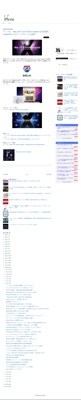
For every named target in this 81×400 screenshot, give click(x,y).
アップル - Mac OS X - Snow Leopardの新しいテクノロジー (22, 139)
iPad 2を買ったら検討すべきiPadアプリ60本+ (65, 163)
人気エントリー (60, 142)
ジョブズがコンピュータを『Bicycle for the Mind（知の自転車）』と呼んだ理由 (70, 94)
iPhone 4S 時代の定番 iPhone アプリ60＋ (64, 144)
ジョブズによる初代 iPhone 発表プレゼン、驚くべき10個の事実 (67, 128)
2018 (6, 246)
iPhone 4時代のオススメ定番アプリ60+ (64, 152)
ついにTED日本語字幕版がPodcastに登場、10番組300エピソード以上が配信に (67, 160)
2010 (6, 265)
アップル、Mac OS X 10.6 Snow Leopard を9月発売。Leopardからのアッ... (26, 352)
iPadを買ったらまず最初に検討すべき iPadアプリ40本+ (67, 156)
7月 (7, 281)
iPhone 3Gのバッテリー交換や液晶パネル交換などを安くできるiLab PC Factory (27, 308)
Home (3, 23)
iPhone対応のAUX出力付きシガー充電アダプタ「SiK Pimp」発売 (23, 332)
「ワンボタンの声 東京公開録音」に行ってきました (20, 285)
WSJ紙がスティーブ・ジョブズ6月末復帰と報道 (19, 359)
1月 (7, 381)
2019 (6, 244)
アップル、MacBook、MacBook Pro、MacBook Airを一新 (21, 350)
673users (76, 165)
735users (76, 161)
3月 (7, 376)
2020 (6, 241)
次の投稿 (5, 174)
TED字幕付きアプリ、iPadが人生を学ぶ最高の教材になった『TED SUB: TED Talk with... (67, 171)
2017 (6, 248)
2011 (6, 262)
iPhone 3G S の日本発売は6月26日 (15, 355)
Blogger (44, 395)
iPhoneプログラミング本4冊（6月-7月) (16, 299)
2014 (6, 255)
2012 (6, 260)
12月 (7, 269)
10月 (7, 274)
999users (76, 150)
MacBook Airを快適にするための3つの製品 (17, 311)
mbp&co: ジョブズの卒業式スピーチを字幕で (65, 148)
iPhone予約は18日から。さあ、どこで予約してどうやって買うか (23, 327)
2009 (6, 267)
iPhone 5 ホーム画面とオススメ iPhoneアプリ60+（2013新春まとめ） (65, 179)
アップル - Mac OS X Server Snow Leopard (15, 109)
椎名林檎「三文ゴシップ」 (13, 301)
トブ (62, 48)
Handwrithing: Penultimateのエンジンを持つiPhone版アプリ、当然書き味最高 (30, 212)
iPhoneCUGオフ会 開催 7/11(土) (14, 320)
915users (76, 154)
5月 (7, 372)
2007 (6, 386)
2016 (6, 251)
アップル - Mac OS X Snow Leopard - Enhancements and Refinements (23, 144)
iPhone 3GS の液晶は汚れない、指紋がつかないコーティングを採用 (24, 346)
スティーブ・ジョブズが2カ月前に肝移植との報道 (19, 318)
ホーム (27, 174)
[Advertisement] (41, 11)
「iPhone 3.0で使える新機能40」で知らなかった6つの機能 (21, 325)
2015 (6, 253)
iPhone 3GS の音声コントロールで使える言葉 (18, 294)
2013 (6, 258)
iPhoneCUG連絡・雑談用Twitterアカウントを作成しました (21, 339)
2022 (6, 237)
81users (76, 136)
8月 (7, 278)
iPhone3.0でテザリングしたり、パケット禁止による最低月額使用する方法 (26, 322)
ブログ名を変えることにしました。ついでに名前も (19, 366)
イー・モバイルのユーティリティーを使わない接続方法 (21, 334)
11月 (7, 271)
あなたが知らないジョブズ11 (14, 369)
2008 (6, 384)
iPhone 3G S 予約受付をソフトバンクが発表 (18, 329)
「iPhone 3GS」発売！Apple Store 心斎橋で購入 (19, 297)
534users (76, 172)
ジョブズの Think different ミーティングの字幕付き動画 (67, 134)
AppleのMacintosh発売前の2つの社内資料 (17, 362)
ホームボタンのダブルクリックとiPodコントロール (19, 287)
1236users (76, 146)
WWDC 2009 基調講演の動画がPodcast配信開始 (19, 343)
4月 (7, 374)
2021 (6, 239)
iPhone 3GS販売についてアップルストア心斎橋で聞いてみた (22, 306)
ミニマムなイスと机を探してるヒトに (16, 348)
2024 (6, 235)
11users (76, 129)
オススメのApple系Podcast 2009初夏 (16, 364)
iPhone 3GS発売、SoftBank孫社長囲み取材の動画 (19, 290)
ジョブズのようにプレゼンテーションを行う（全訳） (23, 224)
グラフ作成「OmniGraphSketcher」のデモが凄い (19, 304)
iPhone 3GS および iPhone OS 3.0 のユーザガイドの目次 (21, 292)
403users (76, 180)
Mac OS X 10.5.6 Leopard (23, 152)
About (9, 23)
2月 (7, 379)
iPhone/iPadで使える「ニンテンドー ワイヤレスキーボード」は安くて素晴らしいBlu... (67, 175)
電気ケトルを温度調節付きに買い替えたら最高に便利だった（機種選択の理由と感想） (67, 131)
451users (76, 176)
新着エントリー (60, 125)
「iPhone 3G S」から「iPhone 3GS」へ (16, 313)
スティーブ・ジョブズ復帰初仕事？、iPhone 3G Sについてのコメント (25, 315)
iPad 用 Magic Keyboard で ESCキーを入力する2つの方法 (24, 181)
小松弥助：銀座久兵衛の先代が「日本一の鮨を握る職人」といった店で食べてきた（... (67, 167)
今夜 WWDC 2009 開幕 (12, 357)
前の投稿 (49, 174)
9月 (7, 276)
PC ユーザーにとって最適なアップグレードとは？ (19, 341)
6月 (7, 283)
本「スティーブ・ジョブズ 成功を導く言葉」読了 (19, 336)
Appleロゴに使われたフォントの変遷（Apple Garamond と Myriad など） (28, 199)
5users (76, 132)
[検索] (68, 65)
